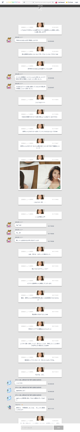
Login (76, 2)
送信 (58, 427)
